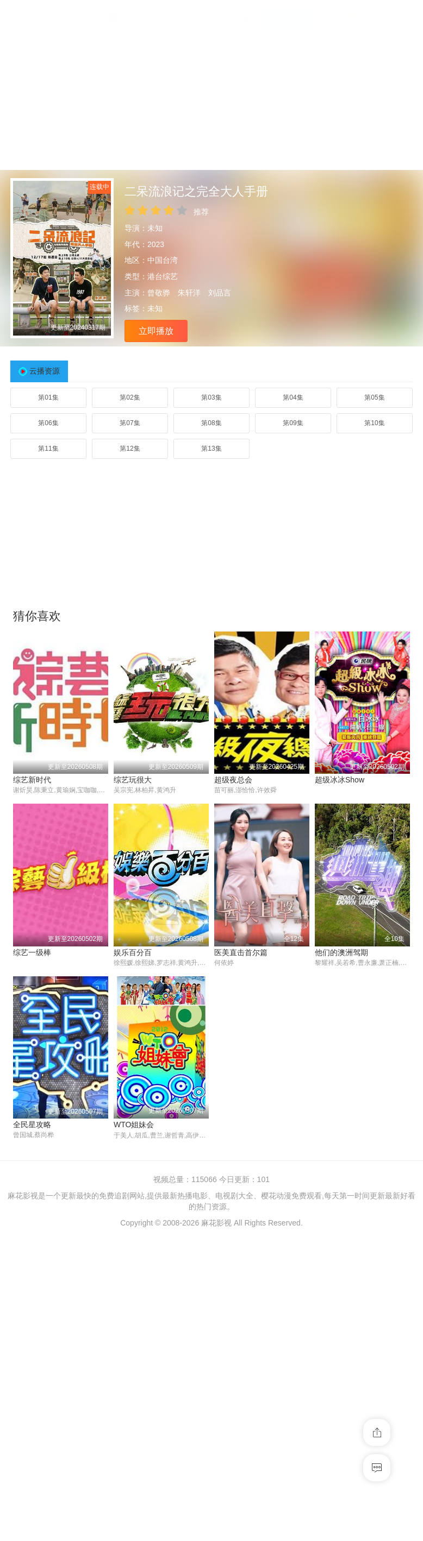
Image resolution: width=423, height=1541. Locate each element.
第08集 (211, 423)
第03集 (211, 397)
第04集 (293, 397)
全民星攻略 (334, 1124)
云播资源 (44, 371)
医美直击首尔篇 (140, 1124)
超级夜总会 (233, 779)
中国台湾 (162, 260)
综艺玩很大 (133, 779)
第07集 (130, 423)
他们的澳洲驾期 (241, 1124)
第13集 (211, 448)
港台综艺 (162, 276)
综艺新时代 (32, 779)
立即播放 (156, 331)
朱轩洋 (189, 292)
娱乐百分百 (32, 1124)
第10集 (374, 423)
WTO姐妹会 (33, 1297)
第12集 (130, 448)
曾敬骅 (158, 292)
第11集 (48, 448)
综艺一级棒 (334, 952)
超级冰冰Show (339, 779)
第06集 (48, 423)
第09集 (293, 423)
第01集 (48, 397)
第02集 (130, 397)
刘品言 (219, 292)
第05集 (374, 397)
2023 (155, 244)
